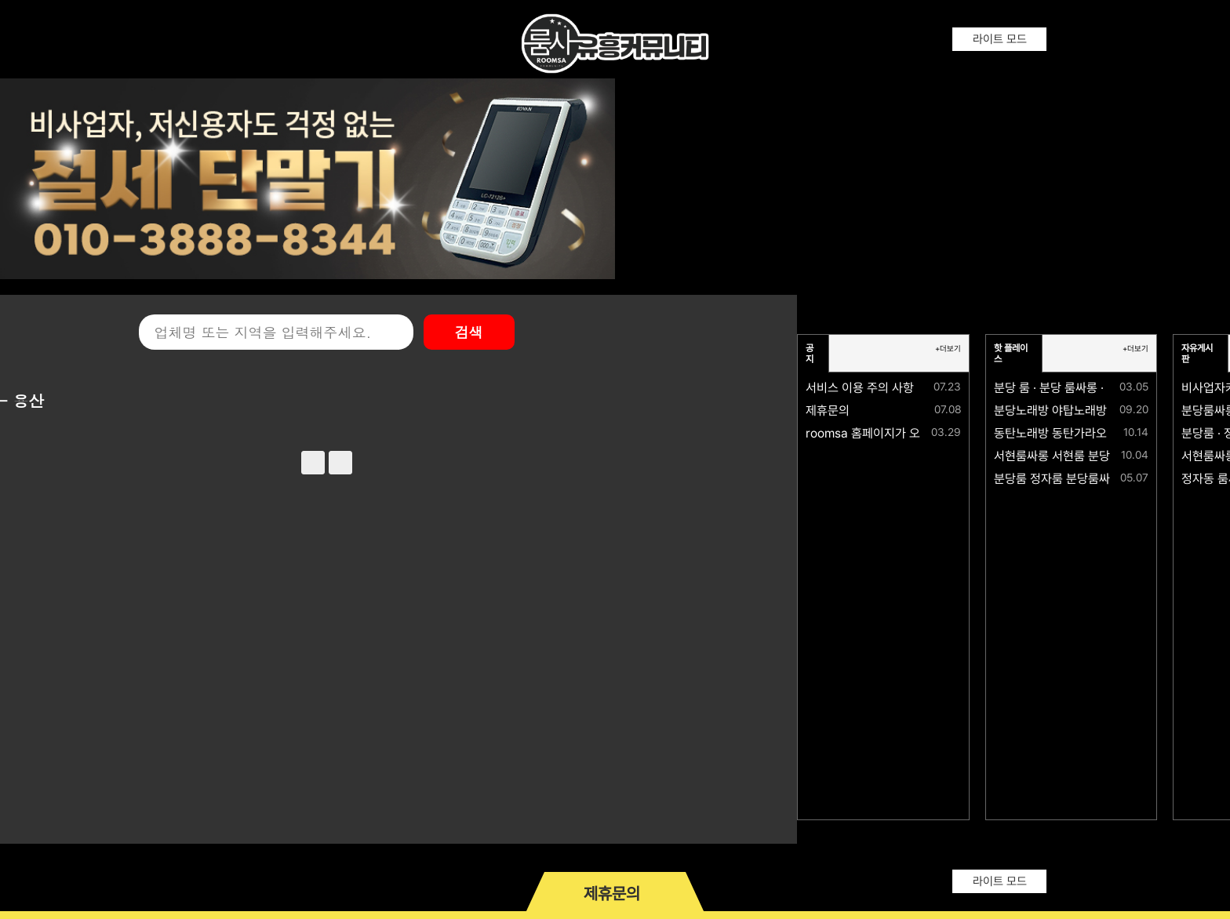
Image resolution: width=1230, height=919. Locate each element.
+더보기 (948, 348)
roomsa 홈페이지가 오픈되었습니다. (897, 433)
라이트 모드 (1000, 39)
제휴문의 (828, 410)
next (340, 462)
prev (313, 462)
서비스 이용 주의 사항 (860, 387)
